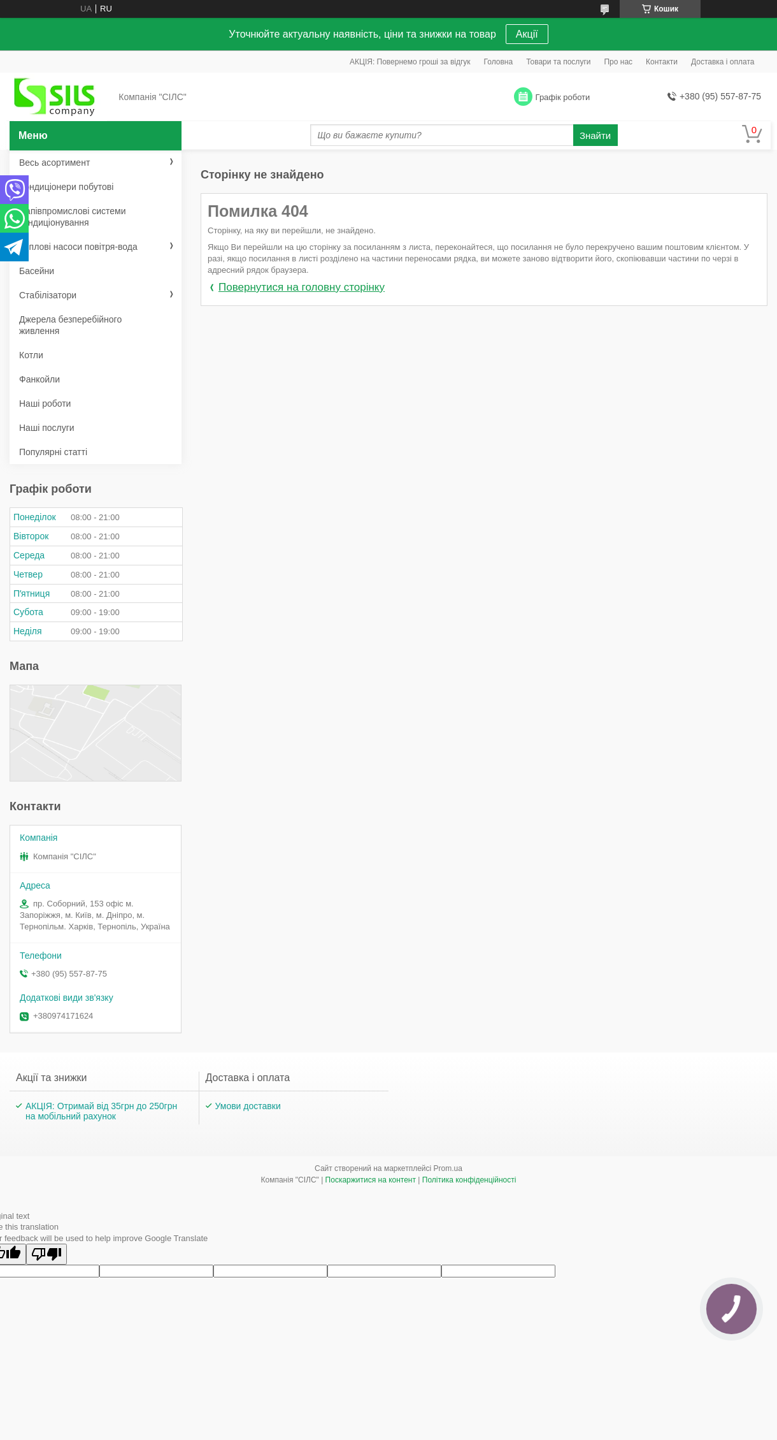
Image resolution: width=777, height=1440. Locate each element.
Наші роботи (45, 403)
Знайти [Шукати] (595, 135)
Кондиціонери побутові (66, 187)
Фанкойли (39, 379)
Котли (31, 355)
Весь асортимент (54, 162)
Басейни (36, 271)
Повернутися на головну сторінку (301, 287)
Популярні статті (53, 452)
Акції (527, 34)
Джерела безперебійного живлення (70, 325)
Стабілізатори (47, 295)
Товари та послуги (558, 61)
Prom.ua (448, 1168)
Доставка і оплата (723, 61)
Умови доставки (248, 1106)
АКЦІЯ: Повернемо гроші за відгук (410, 61)
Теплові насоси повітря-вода (78, 247)
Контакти (662, 61)
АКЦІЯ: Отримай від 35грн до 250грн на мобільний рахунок (101, 1111)
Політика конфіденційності (469, 1179)
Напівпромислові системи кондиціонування (72, 217)
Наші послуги (47, 428)
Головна (498, 61)
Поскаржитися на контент (370, 1179)
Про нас (618, 61)
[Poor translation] (46, 1254)
